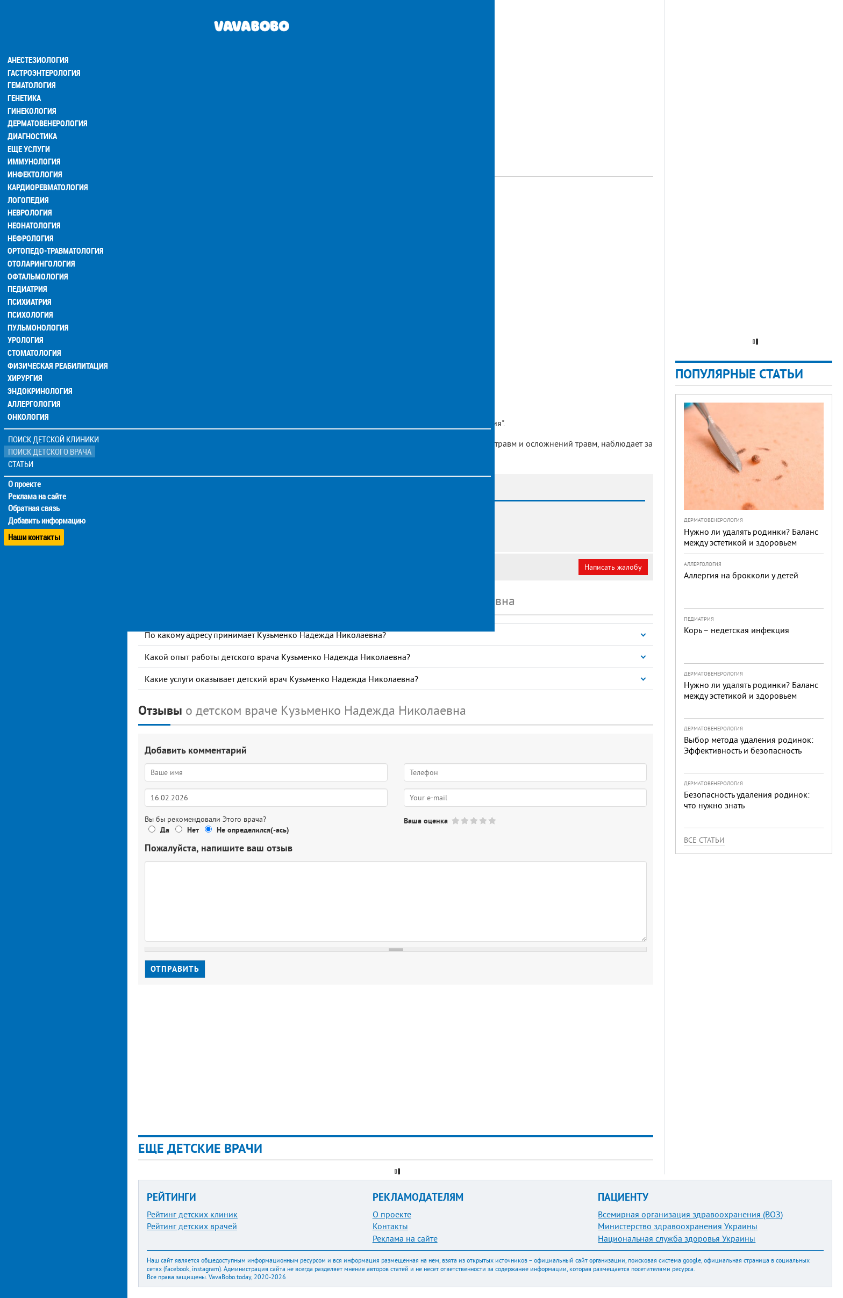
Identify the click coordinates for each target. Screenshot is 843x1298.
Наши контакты (35, 516)
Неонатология (33, 206)
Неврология (30, 193)
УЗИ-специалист (372, 207)
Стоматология (34, 335)
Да (164, 830)
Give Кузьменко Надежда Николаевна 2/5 (465, 820)
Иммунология (33, 142)
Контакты (390, 1226)
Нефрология (30, 219)
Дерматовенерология (46, 103)
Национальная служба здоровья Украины (676, 1238)
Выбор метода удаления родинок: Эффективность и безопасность (748, 745)
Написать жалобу (613, 567)
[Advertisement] (395, 75)
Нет (193, 830)
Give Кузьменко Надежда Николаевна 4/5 (483, 820)
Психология (30, 296)
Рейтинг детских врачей (192, 1226)
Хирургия (25, 361)
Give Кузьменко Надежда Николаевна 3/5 (474, 820)
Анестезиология (37, 38)
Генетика (25, 77)
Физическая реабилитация (56, 348)
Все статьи (704, 840)
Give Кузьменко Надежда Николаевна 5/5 (492, 820)
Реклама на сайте (37, 479)
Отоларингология (40, 245)
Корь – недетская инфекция (736, 630)
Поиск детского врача (50, 435)
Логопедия (28, 180)
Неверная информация (285, 567)
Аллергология (34, 387)
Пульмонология (37, 309)
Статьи (22, 447)
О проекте (25, 467)
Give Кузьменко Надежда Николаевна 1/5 (456, 820)
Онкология (28, 400)
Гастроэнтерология (43, 51)
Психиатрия (29, 283)
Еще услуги (29, 129)
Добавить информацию (47, 504)
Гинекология (31, 90)
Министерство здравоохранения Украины (678, 1226)
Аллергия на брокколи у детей (741, 575)
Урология (25, 322)
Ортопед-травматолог (296, 207)
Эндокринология (38, 374)
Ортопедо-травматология (54, 232)
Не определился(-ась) (253, 830)
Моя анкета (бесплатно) (189, 567)
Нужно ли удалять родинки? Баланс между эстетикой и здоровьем (751, 537)
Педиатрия (27, 271)
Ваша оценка (426, 821)
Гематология (31, 64)
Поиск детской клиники (54, 423)
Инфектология (34, 154)
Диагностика (32, 116)
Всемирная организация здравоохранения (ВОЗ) (690, 1214)
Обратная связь (35, 492)
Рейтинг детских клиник (192, 1214)
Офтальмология (37, 258)
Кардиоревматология (47, 167)
